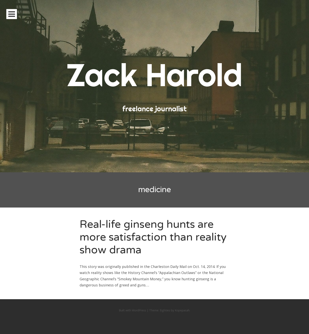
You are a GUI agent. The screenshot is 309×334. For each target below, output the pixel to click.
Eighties (165, 310)
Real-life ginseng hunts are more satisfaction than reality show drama (153, 237)
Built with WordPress (132, 310)
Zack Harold (154, 74)
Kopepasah (182, 310)
